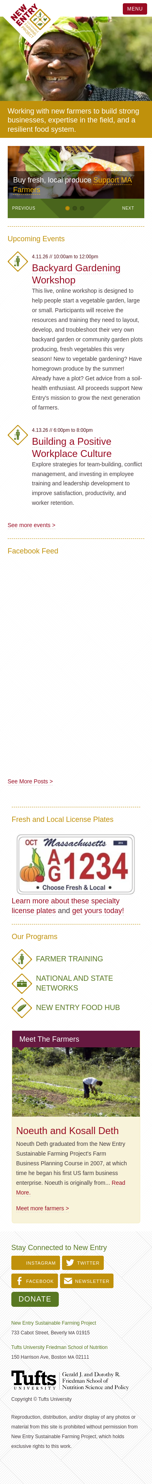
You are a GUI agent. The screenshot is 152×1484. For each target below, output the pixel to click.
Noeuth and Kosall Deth (67, 1130)
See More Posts (28, 781)
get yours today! (98, 911)
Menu (135, 9)
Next (128, 208)
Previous (23, 208)
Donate (35, 1299)
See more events (30, 525)
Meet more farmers (40, 1208)
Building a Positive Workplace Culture (72, 447)
